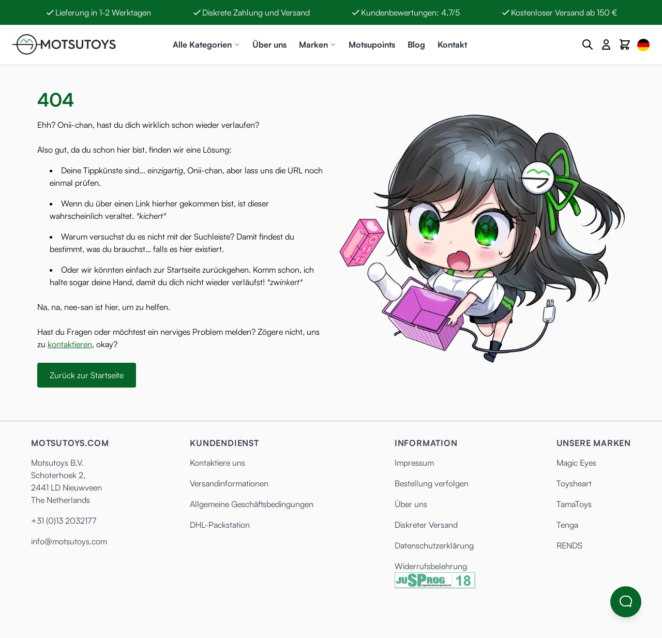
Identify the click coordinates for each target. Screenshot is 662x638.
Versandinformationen (229, 483)
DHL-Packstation (220, 525)
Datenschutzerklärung (434, 545)
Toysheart (574, 483)
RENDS (569, 545)
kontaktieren (70, 344)
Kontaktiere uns (217, 462)
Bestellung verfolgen (432, 483)
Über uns (269, 44)
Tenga (567, 525)
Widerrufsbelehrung (431, 566)
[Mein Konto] (606, 44)
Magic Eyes (576, 462)
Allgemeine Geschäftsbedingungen (251, 504)
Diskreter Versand (426, 525)
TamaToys (574, 504)
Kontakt (452, 44)
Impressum (414, 462)
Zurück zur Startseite (87, 375)
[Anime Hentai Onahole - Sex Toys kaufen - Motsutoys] (64, 44)
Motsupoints (372, 44)
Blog (416, 44)
